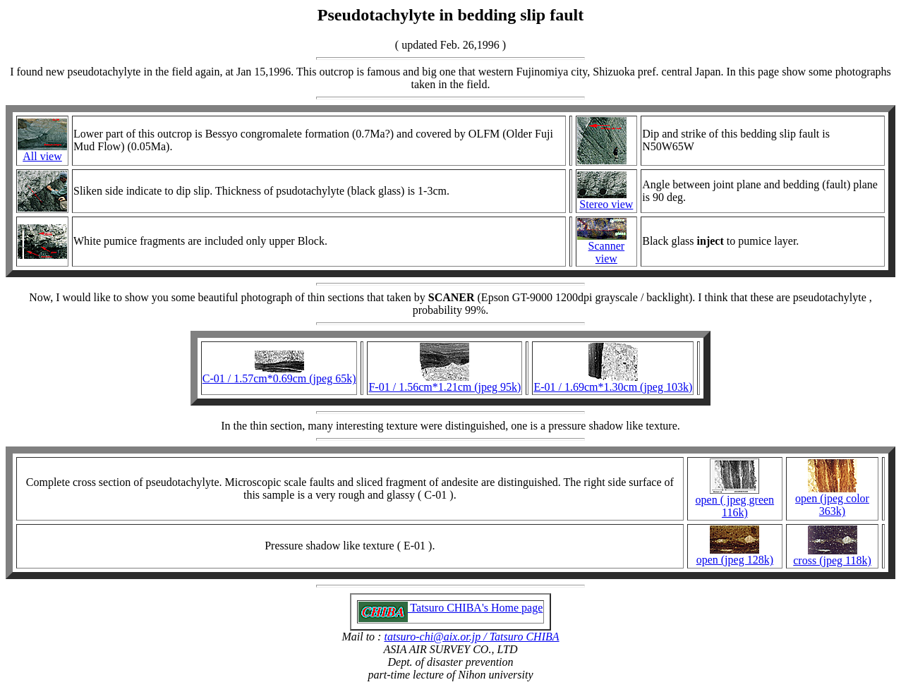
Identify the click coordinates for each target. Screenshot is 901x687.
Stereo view (606, 204)
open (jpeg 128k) (734, 560)
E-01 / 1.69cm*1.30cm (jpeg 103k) (612, 387)
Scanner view (606, 252)
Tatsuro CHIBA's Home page (450, 608)
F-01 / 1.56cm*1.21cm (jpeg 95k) (444, 387)
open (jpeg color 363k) (832, 504)
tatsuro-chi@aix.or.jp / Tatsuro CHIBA (471, 637)
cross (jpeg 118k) (832, 560)
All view (42, 156)
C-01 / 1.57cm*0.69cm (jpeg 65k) (279, 378)
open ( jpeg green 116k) (735, 506)
